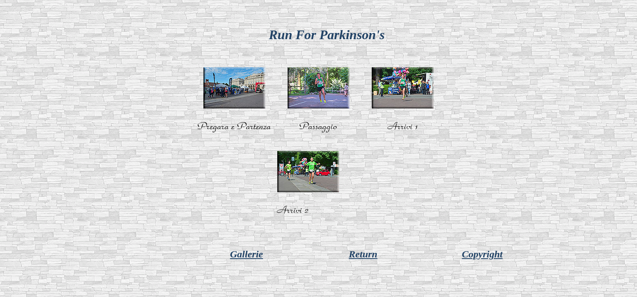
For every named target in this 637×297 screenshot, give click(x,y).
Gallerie (246, 254)
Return (363, 254)
